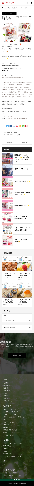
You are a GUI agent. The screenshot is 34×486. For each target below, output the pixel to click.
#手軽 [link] (20, 87)
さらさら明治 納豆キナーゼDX (12, 456)
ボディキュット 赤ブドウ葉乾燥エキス (14, 417)
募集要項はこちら (17, 355)
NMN (4, 419)
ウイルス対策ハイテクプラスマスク (13, 475)
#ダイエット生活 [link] (16, 89)
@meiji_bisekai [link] (11, 116)
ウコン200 (6, 424)
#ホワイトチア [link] (11, 85)
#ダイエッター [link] (25, 89)
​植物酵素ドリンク (8, 427)
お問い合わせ (7, 398)
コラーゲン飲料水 (8, 422)
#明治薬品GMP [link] (26, 96)
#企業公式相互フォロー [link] (20, 94)
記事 (19, 135)
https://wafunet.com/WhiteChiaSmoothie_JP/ (12, 77)
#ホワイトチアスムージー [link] (14, 82)
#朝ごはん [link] (6, 87)
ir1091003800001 (13, 132)
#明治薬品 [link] (19, 96)
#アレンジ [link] (4, 82)
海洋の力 (6, 448)
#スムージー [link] (24, 82)
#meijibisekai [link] (6, 96)
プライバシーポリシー (9, 401)
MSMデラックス (8, 446)
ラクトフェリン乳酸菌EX (10, 412)
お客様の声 (6, 390)
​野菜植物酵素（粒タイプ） (11, 430)
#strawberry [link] (11, 94)
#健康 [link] (10, 87)
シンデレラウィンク (9, 435)
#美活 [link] (16, 87)
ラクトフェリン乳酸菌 (9, 414)
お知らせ (6, 396)
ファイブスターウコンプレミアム (12, 443)
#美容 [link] (13, 87)
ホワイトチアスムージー (9, 13)
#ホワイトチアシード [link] (20, 85)
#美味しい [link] (20, 92)
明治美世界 (6, 385)
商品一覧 (6, 388)
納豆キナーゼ (7, 453)
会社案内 (6, 383)
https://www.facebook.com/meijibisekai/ (17, 118)
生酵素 (5, 432)
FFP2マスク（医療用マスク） (11, 473)
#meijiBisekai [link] (13, 96)
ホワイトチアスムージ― (10, 409)
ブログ (6, 316)
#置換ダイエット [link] (7, 89)
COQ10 (5, 451)
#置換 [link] (23, 87)
